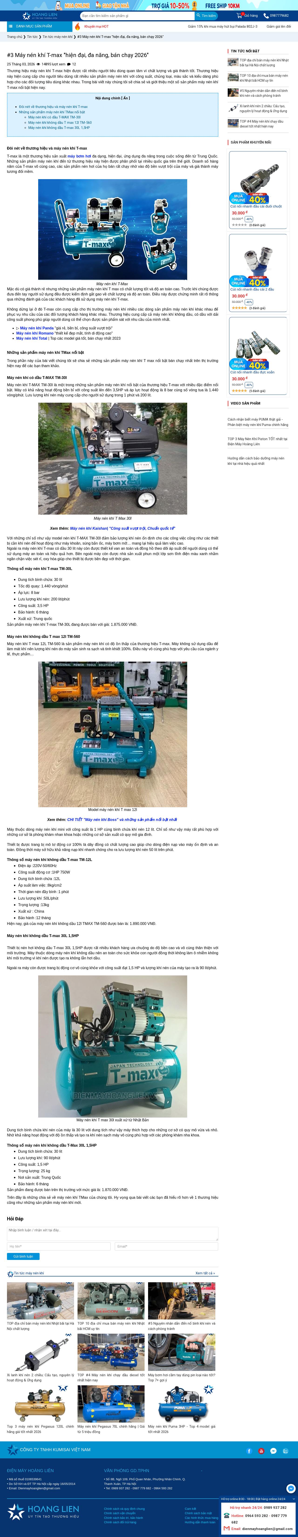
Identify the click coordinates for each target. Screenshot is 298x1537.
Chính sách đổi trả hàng (120, 1522)
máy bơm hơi (79, 156)
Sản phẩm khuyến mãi (251, 142)
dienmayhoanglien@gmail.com (267, 1529)
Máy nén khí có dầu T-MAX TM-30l (54, 117)
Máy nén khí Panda (37, 328)
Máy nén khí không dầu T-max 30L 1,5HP (59, 128)
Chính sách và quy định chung (124, 1508)
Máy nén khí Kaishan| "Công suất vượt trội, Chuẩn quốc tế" (122, 528)
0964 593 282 (163, 1488)
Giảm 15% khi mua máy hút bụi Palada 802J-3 (231, 26)
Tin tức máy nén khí (29, 1273)
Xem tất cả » (205, 1273)
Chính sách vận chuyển (119, 1513)
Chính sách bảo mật (198, 1513)
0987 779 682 (142, 1488)
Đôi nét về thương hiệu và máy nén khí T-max (53, 107)
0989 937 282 (120, 1488)
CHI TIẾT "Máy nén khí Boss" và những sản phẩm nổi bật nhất (122, 820)
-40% (249, 219)
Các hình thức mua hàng (201, 1518)
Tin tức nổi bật (245, 51)
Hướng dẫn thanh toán (200, 1522)
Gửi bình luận (23, 1256)
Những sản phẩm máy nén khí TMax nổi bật (52, 112)
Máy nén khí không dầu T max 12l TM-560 (60, 123)
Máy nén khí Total (31, 338)
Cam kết (190, 1508)
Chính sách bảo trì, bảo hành (123, 1518)
